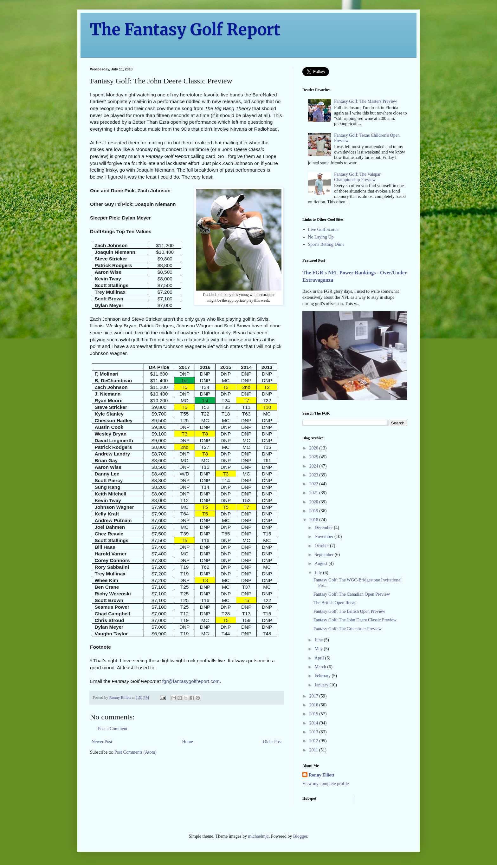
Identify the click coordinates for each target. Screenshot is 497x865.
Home (187, 741)
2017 (314, 696)
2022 (314, 484)
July (318, 572)
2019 (314, 510)
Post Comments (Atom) (135, 752)
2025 (314, 457)
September (324, 554)
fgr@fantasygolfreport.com (191, 681)
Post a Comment (112, 728)
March (320, 667)
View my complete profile (325, 783)
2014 (314, 723)
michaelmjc (258, 836)
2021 (314, 492)
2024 (314, 466)
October (322, 545)
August (321, 563)
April (319, 658)
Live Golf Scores (323, 229)
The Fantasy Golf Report (185, 30)
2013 (314, 732)
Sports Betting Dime (326, 244)
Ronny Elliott (321, 775)
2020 (314, 502)
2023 (314, 475)
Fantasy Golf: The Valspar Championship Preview (357, 177)
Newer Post (102, 741)
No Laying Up (321, 237)
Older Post (272, 741)
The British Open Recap (335, 602)
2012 (314, 740)
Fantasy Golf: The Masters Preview (365, 101)
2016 (314, 705)
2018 (314, 519)
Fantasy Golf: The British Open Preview (349, 611)
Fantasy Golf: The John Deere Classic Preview (355, 620)
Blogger (300, 836)
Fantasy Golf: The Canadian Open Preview (351, 594)
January (321, 685)
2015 (314, 713)
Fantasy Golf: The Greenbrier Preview (347, 628)
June (319, 640)
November (324, 536)
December (324, 527)
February (323, 675)
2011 (314, 750)
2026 (314, 448)
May (319, 648)
